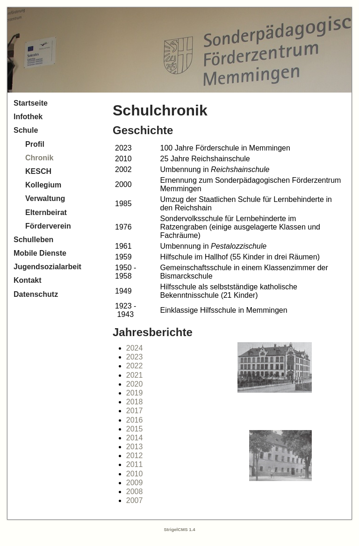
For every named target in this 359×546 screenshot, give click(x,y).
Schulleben (33, 240)
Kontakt (28, 280)
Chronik (39, 158)
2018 (134, 402)
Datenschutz (36, 294)
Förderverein (48, 226)
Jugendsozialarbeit (47, 267)
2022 (134, 366)
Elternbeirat (46, 212)
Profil (34, 144)
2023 (134, 357)
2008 (134, 492)
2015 (134, 429)
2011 (134, 464)
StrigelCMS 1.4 (179, 529)
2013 (134, 447)
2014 (134, 438)
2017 (134, 411)
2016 (134, 420)
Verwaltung (45, 198)
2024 (134, 348)
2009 (134, 483)
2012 (134, 456)
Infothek (28, 117)
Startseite (31, 103)
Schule (26, 130)
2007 (134, 500)
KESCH (38, 171)
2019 (134, 393)
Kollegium (43, 185)
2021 (134, 375)
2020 (134, 384)
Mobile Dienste (40, 253)
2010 (134, 474)
